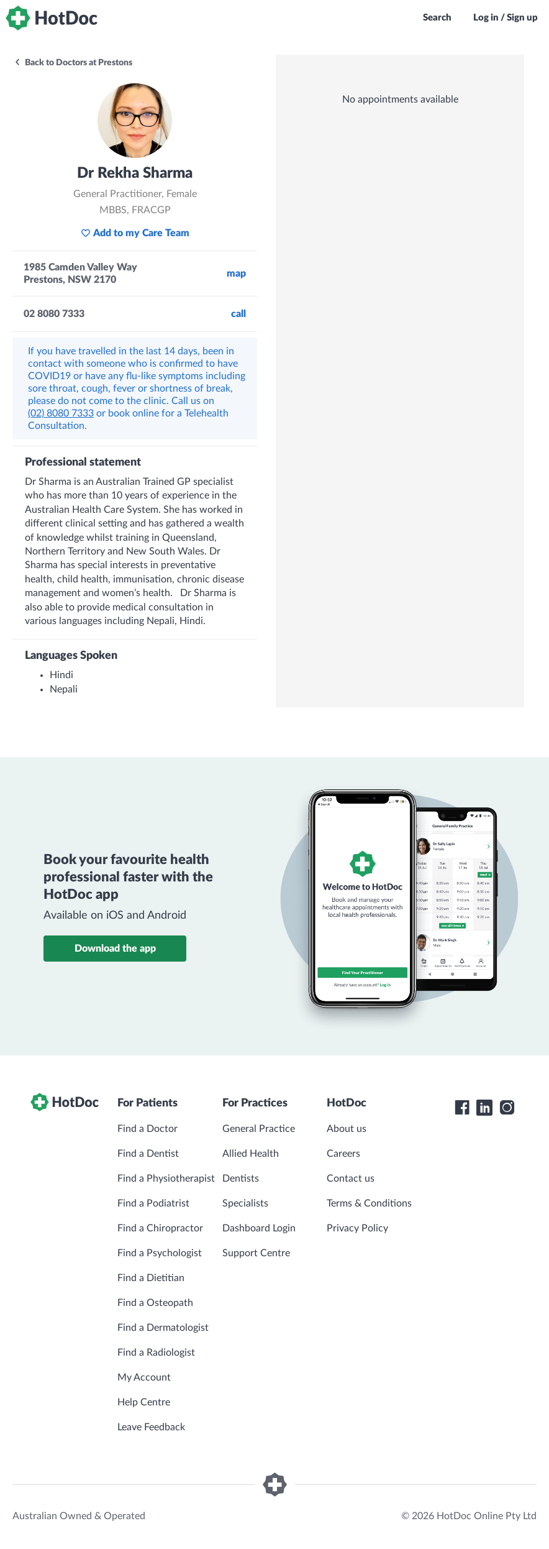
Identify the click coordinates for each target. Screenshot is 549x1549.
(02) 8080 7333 (61, 413)
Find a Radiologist (156, 1353)
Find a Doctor (147, 1129)
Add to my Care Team (135, 233)
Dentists (240, 1179)
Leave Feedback (151, 1427)
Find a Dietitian (150, 1278)
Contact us (350, 1179)
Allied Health (250, 1154)
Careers (343, 1154)
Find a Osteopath (155, 1303)
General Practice (258, 1129)
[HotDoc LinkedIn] (484, 1108)
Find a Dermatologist (163, 1328)
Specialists (245, 1203)
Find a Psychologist (159, 1253)
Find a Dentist (148, 1154)
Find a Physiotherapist (166, 1179)
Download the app (115, 949)
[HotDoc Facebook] (462, 1108)
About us (346, 1129)
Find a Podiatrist (153, 1203)
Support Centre (256, 1253)
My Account (144, 1377)
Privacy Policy (357, 1228)
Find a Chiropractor (160, 1228)
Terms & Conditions (369, 1203)
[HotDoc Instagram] (507, 1108)
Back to (73, 62)
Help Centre (143, 1402)
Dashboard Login (259, 1228)
